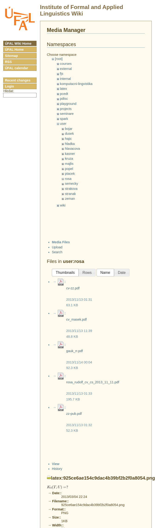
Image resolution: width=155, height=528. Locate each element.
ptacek (70, 173)
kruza (69, 158)
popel (69, 169)
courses (65, 64)
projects (65, 109)
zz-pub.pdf (74, 414)
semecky (71, 183)
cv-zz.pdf (73, 288)
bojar (68, 129)
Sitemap (11, 56)
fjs (61, 73)
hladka (70, 144)
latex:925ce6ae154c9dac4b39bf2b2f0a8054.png (103, 478)
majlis (69, 164)
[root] (58, 59)
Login (9, 86)
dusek (69, 133)
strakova (71, 189)
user (63, 123)
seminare (67, 114)
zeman (70, 198)
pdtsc (64, 98)
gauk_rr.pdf (74, 351)
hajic (68, 139)
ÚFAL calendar (16, 68)
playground (68, 104)
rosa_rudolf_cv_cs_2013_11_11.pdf (92, 382)
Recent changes (17, 80)
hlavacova (72, 148)
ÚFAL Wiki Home (18, 43)
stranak (70, 194)
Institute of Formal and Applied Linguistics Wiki (81, 10)
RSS (8, 62)
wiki (62, 205)
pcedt (64, 94)
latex (63, 89)
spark (64, 119)
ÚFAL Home (14, 49)
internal (65, 79)
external (66, 69)
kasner (70, 154)
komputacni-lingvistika (76, 84)
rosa (68, 179)
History (57, 469)
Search (57, 252)
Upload (57, 247)
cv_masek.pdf (76, 319)
